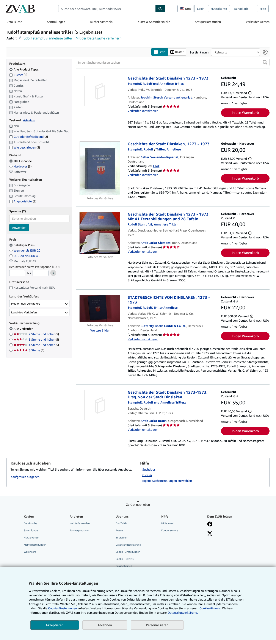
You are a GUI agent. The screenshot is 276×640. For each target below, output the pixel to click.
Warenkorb (30, 551)
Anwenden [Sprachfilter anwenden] (19, 227)
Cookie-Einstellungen (62, 608)
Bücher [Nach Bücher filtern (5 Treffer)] (18, 75)
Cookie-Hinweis (124, 558)
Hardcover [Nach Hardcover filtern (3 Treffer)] (20, 166)
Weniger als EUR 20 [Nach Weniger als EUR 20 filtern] (25, 250)
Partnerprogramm (80, 530)
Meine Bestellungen (35, 544)
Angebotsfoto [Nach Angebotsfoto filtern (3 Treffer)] (22, 201)
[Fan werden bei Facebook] (209, 524)
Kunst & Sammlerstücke (154, 21)
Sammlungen (56, 21)
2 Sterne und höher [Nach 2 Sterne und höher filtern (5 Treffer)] (36, 334)
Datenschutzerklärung (128, 544)
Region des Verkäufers (25, 303)
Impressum (122, 537)
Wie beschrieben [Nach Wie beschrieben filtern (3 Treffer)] (24, 147)
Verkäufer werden (258, 21)
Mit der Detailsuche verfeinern (98, 38)
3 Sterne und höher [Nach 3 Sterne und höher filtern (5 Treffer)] (36, 339)
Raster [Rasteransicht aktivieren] (176, 52)
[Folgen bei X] (209, 534)
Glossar (147, 475)
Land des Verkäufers (24, 312)
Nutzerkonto (219, 8)
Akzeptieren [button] (55, 625)
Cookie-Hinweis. (210, 608)
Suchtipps (148, 469)
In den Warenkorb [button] (245, 112)
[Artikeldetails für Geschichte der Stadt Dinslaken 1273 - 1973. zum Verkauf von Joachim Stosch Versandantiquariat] (100, 91)
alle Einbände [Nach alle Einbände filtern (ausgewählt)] (21, 161)
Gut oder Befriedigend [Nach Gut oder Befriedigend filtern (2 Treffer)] (28, 136)
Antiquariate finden (208, 21)
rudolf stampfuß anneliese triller (47, 38)
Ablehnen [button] (105, 625)
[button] (265, 62)
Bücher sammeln (101, 21)
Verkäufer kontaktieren (143, 111)
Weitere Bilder (100, 330)
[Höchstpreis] (41, 273)
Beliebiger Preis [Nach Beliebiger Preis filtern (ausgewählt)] (22, 245)
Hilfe (263, 8)
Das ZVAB (121, 523)
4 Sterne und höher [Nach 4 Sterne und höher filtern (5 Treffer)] (36, 345)
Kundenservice (169, 530)
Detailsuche (14, 21)
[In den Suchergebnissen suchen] (173, 62)
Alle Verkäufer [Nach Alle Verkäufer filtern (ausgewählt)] (23, 328)
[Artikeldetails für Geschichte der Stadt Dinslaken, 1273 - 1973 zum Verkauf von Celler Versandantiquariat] (100, 168)
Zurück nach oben (138, 504)
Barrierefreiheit (124, 566)
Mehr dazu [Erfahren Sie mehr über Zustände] (29, 120)
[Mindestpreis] (17, 273)
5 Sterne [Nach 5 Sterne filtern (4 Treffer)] (29, 350)
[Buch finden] (160, 8)
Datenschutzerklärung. (183, 612)
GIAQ (156, 166)
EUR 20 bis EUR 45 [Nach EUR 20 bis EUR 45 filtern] (24, 256)
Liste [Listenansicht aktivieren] (159, 52)
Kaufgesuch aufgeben (25, 477)
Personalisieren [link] (157, 625)
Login (200, 8)
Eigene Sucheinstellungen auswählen (167, 480)
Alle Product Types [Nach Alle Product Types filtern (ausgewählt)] (24, 69)
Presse (119, 530)
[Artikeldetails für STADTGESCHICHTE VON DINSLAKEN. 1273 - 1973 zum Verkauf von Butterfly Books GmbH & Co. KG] (100, 308)
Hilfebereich (168, 523)
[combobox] (106, 8)
